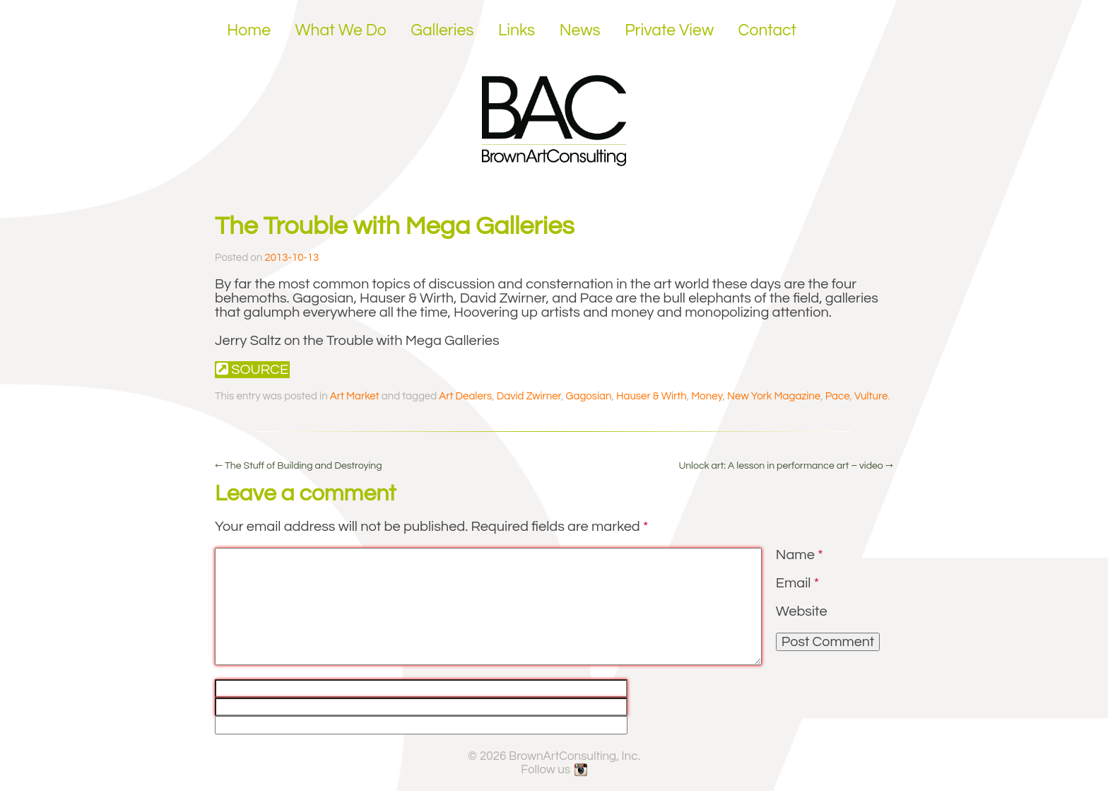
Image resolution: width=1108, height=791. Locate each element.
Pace (837, 396)
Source (252, 369)
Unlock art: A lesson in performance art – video (785, 466)
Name (799, 555)
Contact (767, 30)
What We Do (341, 30)
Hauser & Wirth (651, 396)
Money (706, 396)
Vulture (871, 396)
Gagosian (589, 396)
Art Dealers (465, 396)
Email (797, 583)
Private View (669, 30)
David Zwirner (529, 396)
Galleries (442, 30)
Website (801, 611)
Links (516, 30)
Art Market (354, 396)
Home (249, 30)
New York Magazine (773, 396)
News (580, 30)
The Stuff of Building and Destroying (298, 466)
